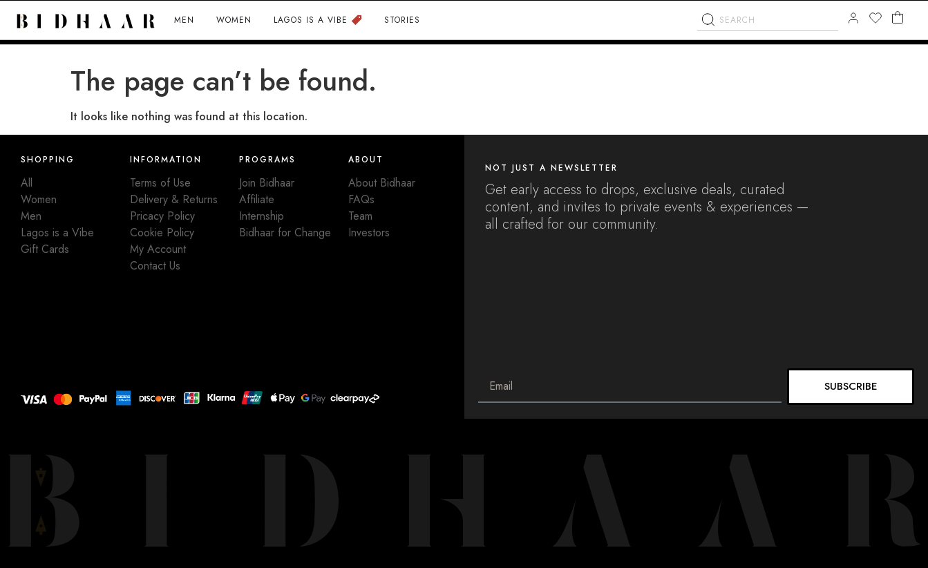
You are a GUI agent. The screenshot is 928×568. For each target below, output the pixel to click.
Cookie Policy (162, 232)
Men (31, 216)
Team (360, 216)
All (26, 183)
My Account (158, 249)
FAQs (361, 199)
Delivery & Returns (174, 199)
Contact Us (155, 266)
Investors (369, 232)
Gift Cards (45, 249)
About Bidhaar (381, 183)
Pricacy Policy (162, 216)
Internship (261, 216)
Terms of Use (160, 183)
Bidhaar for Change (285, 232)
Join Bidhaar (266, 183)
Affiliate (256, 199)
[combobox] (767, 48)
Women (39, 199)
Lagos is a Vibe (57, 232)
